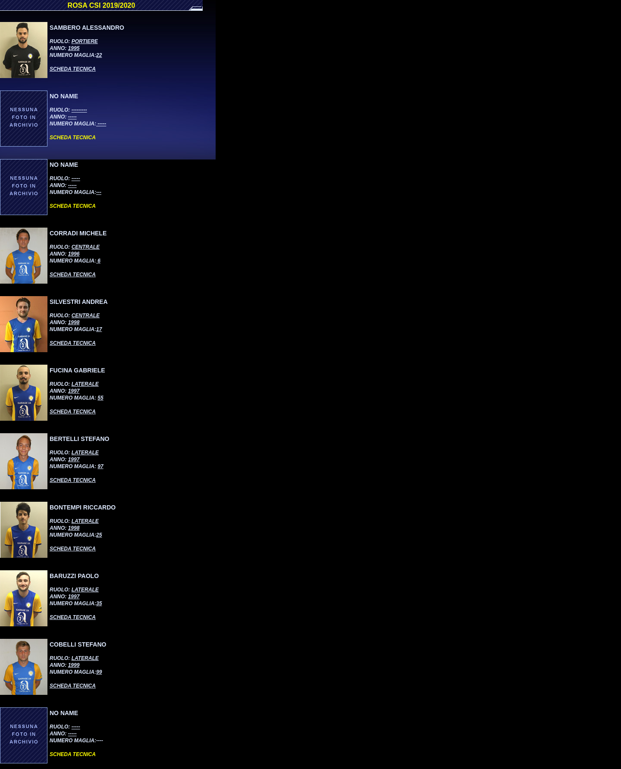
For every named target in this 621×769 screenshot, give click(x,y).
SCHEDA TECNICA (73, 69)
